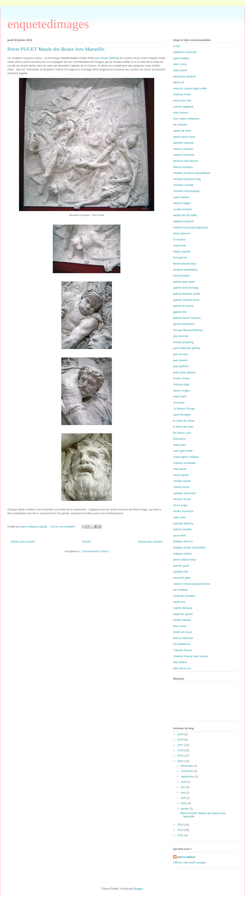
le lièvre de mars (183, 426)
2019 (180, 734)
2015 (180, 755)
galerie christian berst (186, 299)
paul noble (179, 535)
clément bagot (182, 203)
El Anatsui (179, 239)
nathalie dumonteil (184, 493)
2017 (180, 745)
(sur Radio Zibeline (106, 58)
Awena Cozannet (183, 154)
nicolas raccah (182, 499)
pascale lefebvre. (183, 523)
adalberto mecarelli (184, 52)
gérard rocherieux (184, 324)
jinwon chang (181, 378)
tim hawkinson (182, 644)
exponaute (179, 245)
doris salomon (181, 233)
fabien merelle (182, 251)
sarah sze (179, 601)
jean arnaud (180, 354)
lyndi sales (179, 444)
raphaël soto (180, 571)
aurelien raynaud (183, 142)
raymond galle (182, 577)
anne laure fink (182, 100)
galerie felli (179, 312)
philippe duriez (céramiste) (189, 547)
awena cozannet (183, 148)
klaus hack (179, 396)
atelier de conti (182, 130)
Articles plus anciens (150, 541)
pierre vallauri (186, 857)
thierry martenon (183, 638)
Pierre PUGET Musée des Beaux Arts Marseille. (56, 49)
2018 (180, 739)
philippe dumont (183, 541)
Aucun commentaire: (63, 526)
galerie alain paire (184, 281)
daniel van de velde (185, 215)
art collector (180, 124)
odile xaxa (179, 517)
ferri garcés (180, 257)
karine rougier (181, 390)
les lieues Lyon (182, 432)
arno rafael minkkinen (186, 118)
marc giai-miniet (183, 450)
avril (183, 797)
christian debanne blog (187, 179)
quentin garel (181, 565)
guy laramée (180, 336)
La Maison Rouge (184, 408)
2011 (180, 835)
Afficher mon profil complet (189, 862)
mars (184, 803)
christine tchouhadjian (186, 191)
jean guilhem (181, 366)
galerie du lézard (183, 305)
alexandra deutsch (184, 76)
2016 (180, 750)
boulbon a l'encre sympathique (191, 172)
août (184, 781)
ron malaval (180, 589)
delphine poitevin (183, 221)
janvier (185, 808)
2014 (180, 761)
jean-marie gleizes (184, 372)
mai (183, 792)
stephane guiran (183, 614)
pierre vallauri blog (184, 559)
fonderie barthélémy (185, 269)
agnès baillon (181, 58)
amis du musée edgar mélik (190, 88)
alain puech (180, 70)
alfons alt (178, 82)
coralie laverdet (182, 209)
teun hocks (179, 626)
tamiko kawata (182, 620)
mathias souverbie (184, 463)
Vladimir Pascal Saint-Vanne (190, 656)
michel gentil (180, 475)
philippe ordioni (182, 553)
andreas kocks (182, 94)
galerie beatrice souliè (186, 293)
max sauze (179, 468)
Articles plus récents (23, 541)
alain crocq (179, 64)
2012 (180, 830)
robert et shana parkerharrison (191, 583)
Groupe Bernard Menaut (188, 330)
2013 (180, 824)
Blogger (138, 888)
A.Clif (176, 46)
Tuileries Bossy (182, 650)
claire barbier (181, 197)
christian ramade (183, 185)
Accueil (86, 541)
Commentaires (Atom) (95, 551)
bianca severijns (183, 167)
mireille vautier (182, 481)
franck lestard (181, 275)
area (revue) (180, 112)
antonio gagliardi (183, 106)
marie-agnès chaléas (186, 456)
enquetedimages (48, 24)
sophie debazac (182, 607)
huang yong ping (183, 342)
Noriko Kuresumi (183, 511)
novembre (187, 771)
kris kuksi (178, 402)
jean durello (180, 360)
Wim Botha (180, 662)
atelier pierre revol (184, 136)
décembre (187, 765)
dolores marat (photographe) (190, 227)
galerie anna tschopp (186, 287)
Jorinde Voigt (181, 384)
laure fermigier (182, 414)
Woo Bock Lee (182, 668)
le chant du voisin (183, 420)
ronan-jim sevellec (184, 595)
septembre (188, 776)
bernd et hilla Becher (185, 160)
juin (183, 787)
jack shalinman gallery (186, 348)
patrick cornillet (182, 529)
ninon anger (180, 505)
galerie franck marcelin (187, 317)
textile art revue (182, 632)
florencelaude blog (184, 263)
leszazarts (179, 438)
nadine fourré (181, 487)
